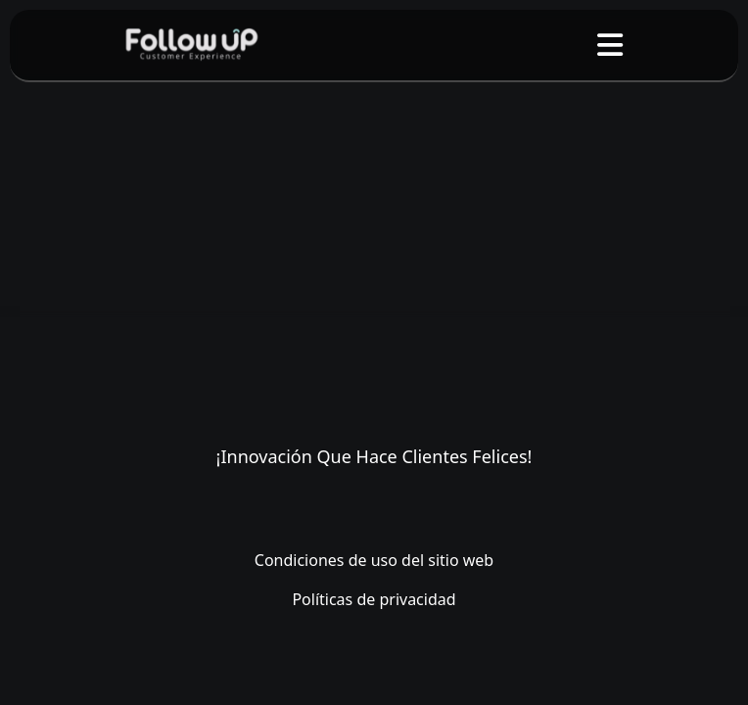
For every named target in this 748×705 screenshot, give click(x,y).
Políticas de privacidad (373, 599)
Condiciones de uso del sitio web (374, 560)
